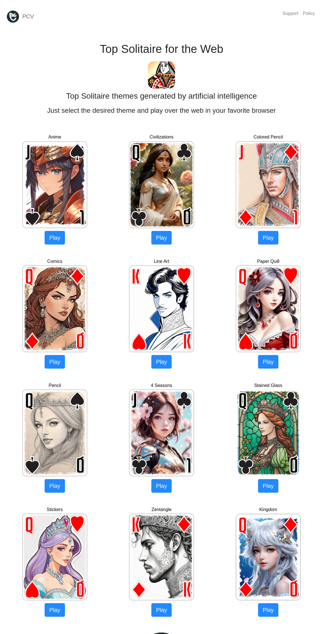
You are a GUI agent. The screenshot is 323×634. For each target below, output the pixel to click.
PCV (20, 16)
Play (54, 238)
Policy (309, 13)
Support (290, 13)
